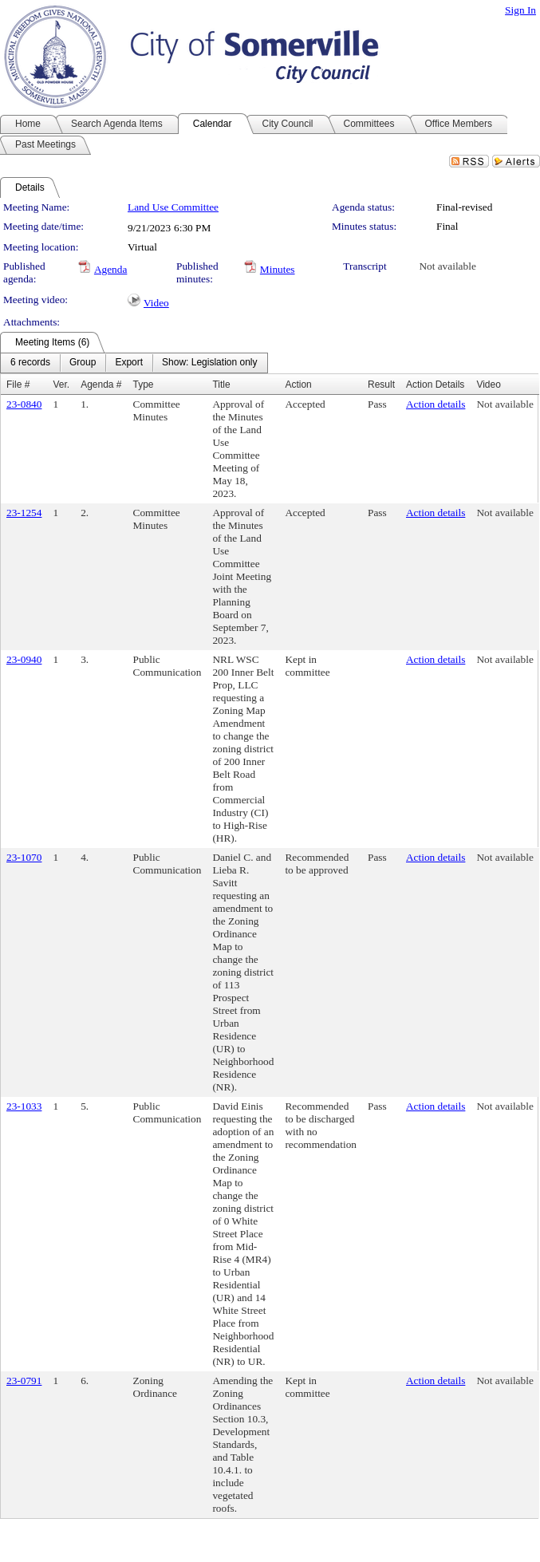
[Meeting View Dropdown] (209, 363)
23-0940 (23, 659)
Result (381, 384)
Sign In (520, 10)
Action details (435, 404)
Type (143, 384)
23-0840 (23, 404)
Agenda (110, 269)
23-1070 (23, 857)
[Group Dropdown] (82, 363)
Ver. (61, 384)
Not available (447, 266)
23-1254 (23, 513)
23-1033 (23, 1106)
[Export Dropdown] (128, 363)
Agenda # (101, 384)
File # (18, 384)
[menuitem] (30, 363)
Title (221, 384)
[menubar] (134, 363)
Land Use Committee (173, 207)
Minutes (277, 269)
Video (156, 303)
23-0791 (23, 1380)
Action (298, 384)
